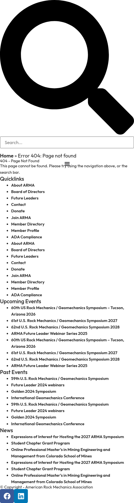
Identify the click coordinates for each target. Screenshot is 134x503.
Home (7, 155)
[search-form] (67, 142)
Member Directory (28, 224)
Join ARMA (21, 217)
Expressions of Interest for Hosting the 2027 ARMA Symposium (67, 436)
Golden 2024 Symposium (33, 391)
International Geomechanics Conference (47, 397)
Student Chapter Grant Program (40, 443)
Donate (18, 210)
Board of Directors (28, 191)
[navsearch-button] (67, 133)
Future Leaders (24, 198)
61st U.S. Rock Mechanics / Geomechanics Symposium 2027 (64, 320)
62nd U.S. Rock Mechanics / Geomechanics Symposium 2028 (65, 327)
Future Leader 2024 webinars (37, 384)
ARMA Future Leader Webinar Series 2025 (49, 333)
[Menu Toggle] (67, 163)
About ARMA (23, 185)
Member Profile (25, 230)
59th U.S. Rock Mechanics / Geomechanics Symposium (60, 378)
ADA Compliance (26, 236)
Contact (18, 204)
